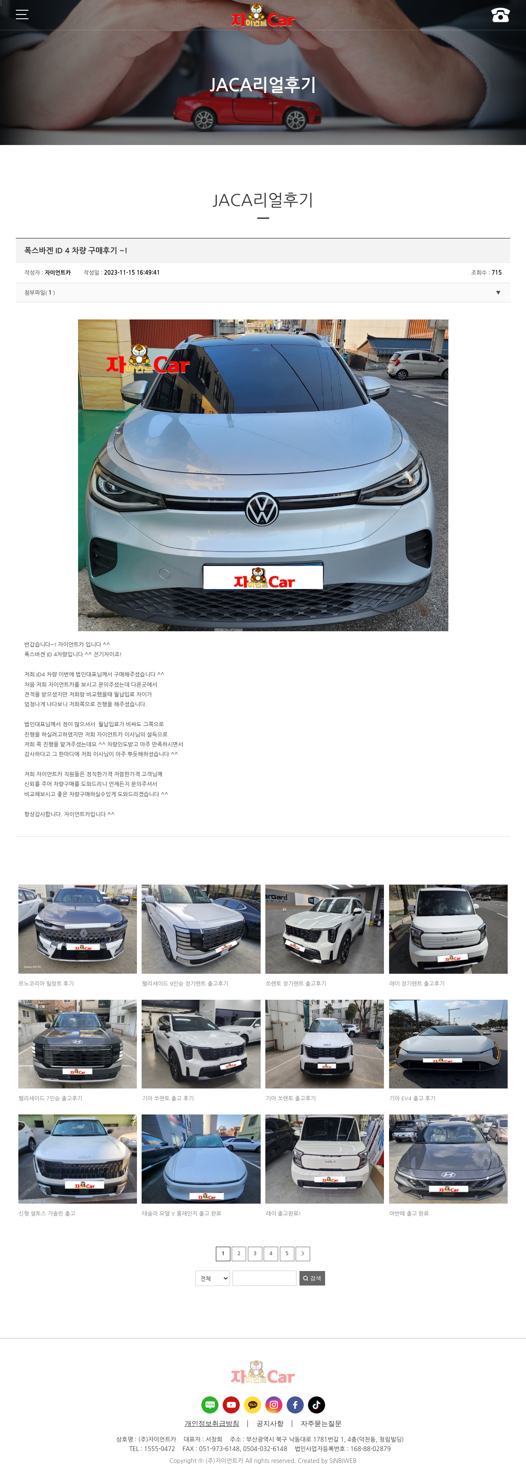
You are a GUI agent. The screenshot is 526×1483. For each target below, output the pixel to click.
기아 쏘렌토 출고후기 (291, 1098)
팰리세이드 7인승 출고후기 (51, 1098)
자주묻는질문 (321, 1424)
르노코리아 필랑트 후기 (46, 984)
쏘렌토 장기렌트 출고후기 (296, 984)
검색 (315, 1278)
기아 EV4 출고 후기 (412, 1098)
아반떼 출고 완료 (409, 1213)
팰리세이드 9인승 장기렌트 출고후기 (185, 984)
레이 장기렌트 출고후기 (417, 984)
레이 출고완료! (283, 1213)
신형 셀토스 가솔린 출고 (47, 1213)
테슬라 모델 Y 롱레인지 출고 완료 (181, 1213)
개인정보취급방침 (212, 1424)
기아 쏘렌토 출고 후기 (168, 1098)
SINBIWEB (343, 1461)
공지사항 (270, 1424)
